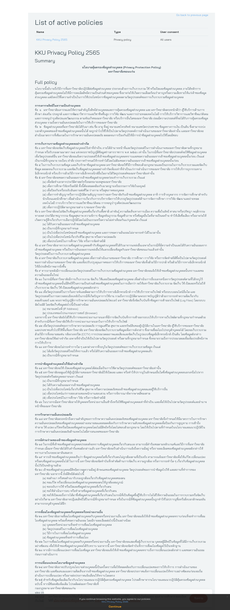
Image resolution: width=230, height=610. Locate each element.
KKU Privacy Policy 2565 (53, 39)
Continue (115, 606)
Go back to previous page (193, 15)
